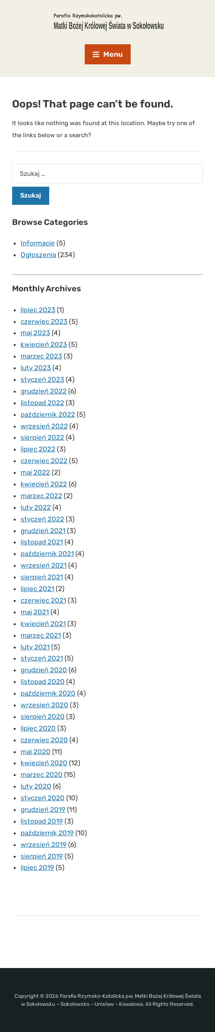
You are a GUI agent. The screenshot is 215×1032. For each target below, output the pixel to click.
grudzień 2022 (44, 391)
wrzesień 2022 (44, 426)
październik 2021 (47, 554)
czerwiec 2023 (44, 321)
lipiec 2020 (38, 728)
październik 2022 (48, 414)
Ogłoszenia (38, 255)
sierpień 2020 (43, 717)
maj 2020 (35, 752)
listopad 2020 (43, 682)
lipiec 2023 (38, 310)
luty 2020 (36, 786)
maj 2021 (35, 612)
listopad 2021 (42, 542)
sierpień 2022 (42, 437)
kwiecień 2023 (44, 344)
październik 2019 (47, 833)
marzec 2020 (42, 774)
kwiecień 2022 (44, 484)
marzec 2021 (41, 635)
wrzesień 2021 (44, 565)
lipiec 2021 (37, 589)
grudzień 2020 (44, 670)
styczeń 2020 (43, 798)
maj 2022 (35, 472)
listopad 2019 (42, 821)
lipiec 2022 (38, 449)
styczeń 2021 (42, 658)
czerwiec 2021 (43, 600)
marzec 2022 (41, 496)
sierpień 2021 (42, 577)
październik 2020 (48, 693)
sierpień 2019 (42, 856)
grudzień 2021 (43, 531)
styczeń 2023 (42, 379)
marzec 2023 (41, 356)
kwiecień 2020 (44, 763)
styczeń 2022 (42, 519)
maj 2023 (35, 333)
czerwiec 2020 (44, 740)
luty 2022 (36, 507)
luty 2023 (36, 368)
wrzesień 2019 (44, 844)
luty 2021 (35, 647)
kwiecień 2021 (43, 624)
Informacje (38, 243)
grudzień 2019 (43, 809)
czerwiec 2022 (44, 461)
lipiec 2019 (37, 867)
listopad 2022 (42, 403)
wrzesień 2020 (44, 705)
